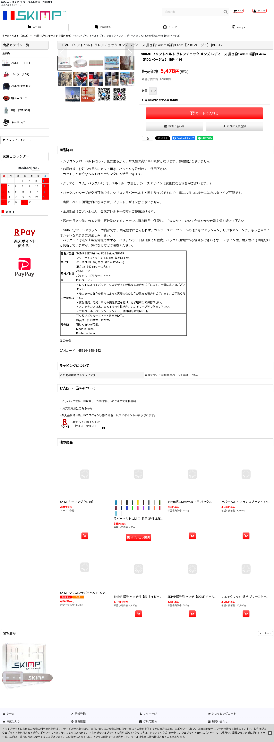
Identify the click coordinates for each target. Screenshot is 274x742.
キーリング (108, 210)
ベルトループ (121, 219)
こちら (83, 444)
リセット (265, 667)
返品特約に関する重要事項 (160, 102)
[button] (62, 91)
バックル (94, 219)
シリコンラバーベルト (78, 197)
